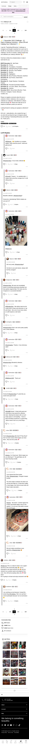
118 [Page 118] (25, 30)
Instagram (2, 725)
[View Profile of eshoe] (9, 430)
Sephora (4, 2)
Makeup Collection (12, 123)
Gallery (15, 6)
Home (3, 742)
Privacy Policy (4, 732)
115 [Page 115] (18, 30)
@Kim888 (7, 411)
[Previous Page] (14, 27)
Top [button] (2, 694)
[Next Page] (14, 33)
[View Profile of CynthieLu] (7, 560)
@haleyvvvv (8, 248)
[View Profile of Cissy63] (9, 155)
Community (21, 742)
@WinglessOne (9, 306)
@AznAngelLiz (9, 345)
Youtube (11, 725)
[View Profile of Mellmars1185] (11, 357)
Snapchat (16, 725)
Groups (9, 6)
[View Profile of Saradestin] (10, 586)
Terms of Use (10, 732)
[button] (2, 126)
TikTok (19, 725)
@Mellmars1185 (9, 378)
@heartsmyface (7, 160)
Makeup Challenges (4, 123)
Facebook (5, 725)
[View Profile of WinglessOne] (10, 280)
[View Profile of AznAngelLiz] (10, 322)
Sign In (15, 741)
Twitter (8, 725)
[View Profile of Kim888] (9, 388)
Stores (26, 742)
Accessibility (16, 732)
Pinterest (14, 725)
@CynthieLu (12, 594)
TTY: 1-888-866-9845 (8, 700)
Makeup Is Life (7, 21)
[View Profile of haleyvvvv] (7, 37)
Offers (11, 742)
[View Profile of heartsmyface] (13, 135)
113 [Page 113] (10, 30)
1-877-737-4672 (7, 699)
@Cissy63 (8, 176)
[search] (15, 2)
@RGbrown (8, 141)
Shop (7, 742)
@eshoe (7, 455)
